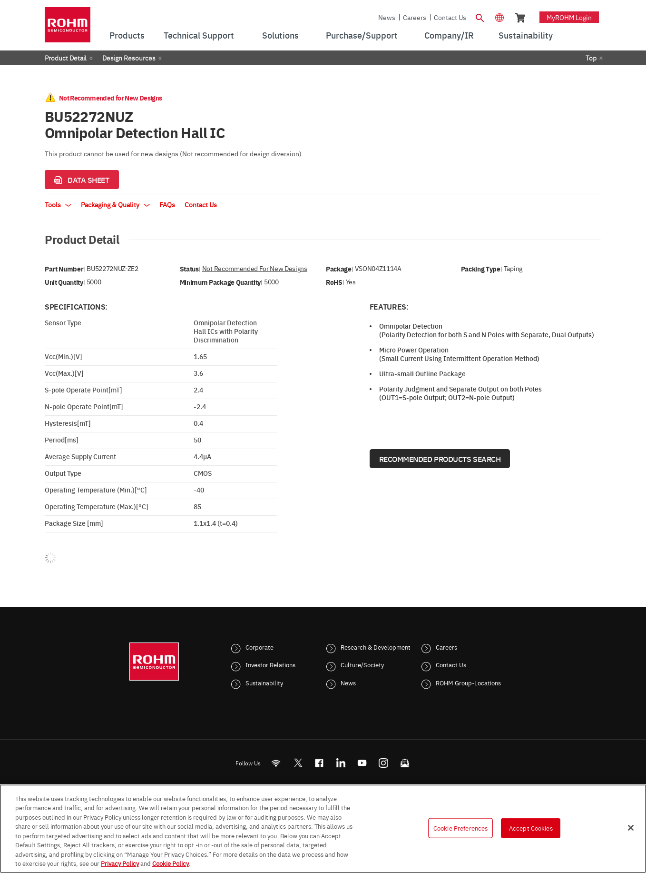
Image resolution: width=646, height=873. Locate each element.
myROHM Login (569, 17)
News (386, 17)
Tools (58, 204)
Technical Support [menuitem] (199, 35)
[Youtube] (362, 763)
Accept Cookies (531, 827)
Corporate (259, 646)
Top (591, 57)
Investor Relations (270, 664)
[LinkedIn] (341, 763)
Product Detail (66, 57)
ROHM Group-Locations (468, 682)
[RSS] (276, 763)
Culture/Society (362, 664)
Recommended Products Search (440, 458)
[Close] (630, 827)
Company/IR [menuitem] (449, 35)
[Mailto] (405, 763)
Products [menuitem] (127, 35)
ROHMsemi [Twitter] (298, 763)
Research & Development (376, 646)
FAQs (167, 204)
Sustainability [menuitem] (526, 35)
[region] (323, 828)
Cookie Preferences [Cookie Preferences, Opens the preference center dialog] (460, 827)
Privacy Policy (120, 863)
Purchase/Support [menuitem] (362, 35)
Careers (414, 17)
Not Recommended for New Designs (254, 268)
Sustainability (264, 682)
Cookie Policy (170, 863)
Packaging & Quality (115, 204)
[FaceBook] (319, 763)
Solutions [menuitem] (280, 35)
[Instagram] (384, 763)
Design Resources (129, 57)
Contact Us (450, 17)
